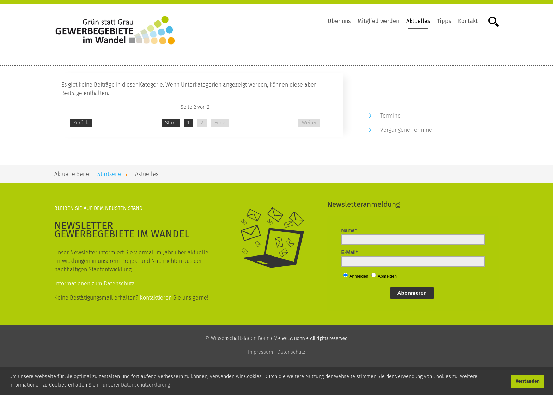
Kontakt (468, 21)
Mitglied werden (378, 21)
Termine (390, 115)
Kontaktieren (156, 297)
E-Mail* (349, 252)
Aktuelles (418, 21)
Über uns (339, 21)
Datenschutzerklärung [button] (145, 385)
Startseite (109, 174)
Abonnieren (412, 293)
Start (170, 123)
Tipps (444, 21)
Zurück (80, 123)
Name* (349, 230)
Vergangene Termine (406, 129)
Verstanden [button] (528, 381)
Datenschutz (291, 352)
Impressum (260, 352)
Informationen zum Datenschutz (94, 283)
